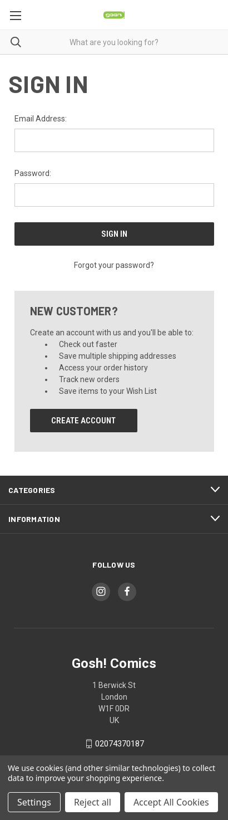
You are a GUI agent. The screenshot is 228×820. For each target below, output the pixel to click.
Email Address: (40, 118)
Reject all (92, 802)
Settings (34, 802)
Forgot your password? (114, 265)
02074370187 (119, 744)
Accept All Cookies (171, 802)
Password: (32, 173)
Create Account (83, 421)
